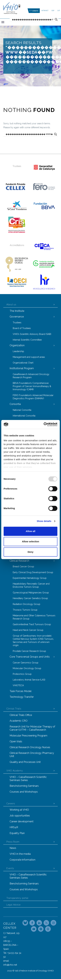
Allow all (30, 531)
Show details (44, 521)
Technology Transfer (22, 696)
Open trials (16, 741)
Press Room (12, 841)
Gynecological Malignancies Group (31, 592)
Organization (17, 345)
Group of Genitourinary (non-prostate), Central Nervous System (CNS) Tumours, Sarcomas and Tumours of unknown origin (33, 640)
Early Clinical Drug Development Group (33, 572)
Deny (30, 552)
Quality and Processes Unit (25, 761)
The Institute (17, 310)
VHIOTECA (18, 685)
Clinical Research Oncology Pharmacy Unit (32, 754)
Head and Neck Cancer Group (28, 630)
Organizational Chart (23, 362)
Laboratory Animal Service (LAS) (29, 679)
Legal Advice (13, 904)
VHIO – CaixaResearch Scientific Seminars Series (28, 779)
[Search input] (32, 19)
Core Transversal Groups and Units (30, 656)
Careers (10, 803)
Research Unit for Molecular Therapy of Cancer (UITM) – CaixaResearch (32, 728)
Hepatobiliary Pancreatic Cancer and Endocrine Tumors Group (31, 585)
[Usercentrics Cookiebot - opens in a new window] (43, 424)
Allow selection (30, 541)
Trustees (17, 322)
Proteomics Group (22, 674)
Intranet (44, 10)
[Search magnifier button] (56, 19)
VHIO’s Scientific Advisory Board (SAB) (32, 334)
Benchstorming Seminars (24, 785)
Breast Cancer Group (23, 566)
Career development (21, 821)
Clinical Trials (13, 708)
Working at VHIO (19, 809)
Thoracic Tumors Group (25, 610)
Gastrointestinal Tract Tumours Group (32, 624)
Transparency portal (17, 898)
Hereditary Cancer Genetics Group (30, 598)
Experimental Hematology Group (30, 578)
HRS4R (14, 827)
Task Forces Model (20, 691)
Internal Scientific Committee (27, 340)
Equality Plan (17, 833)
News (13, 848)
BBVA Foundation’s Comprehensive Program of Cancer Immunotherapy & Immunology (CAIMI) (32, 386)
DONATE (35, 11)
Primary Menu (2, 22)
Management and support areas (29, 357)
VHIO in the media (20, 853)
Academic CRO (19, 720)
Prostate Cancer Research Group (29, 651)
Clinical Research (19, 560)
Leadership (18, 351)
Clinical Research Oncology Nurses (30, 747)
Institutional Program (22, 368)
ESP (53, 10)
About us (11, 304)
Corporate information (22, 859)
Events (10, 868)
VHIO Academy (14, 770)
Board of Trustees (22, 328)
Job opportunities (20, 815)
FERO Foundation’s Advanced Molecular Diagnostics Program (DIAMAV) (33, 397)
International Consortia (24, 415)
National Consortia (22, 410)
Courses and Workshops (24, 791)
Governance (17, 316)
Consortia (15, 404)
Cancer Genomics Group (25, 662)
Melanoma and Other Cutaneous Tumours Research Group (34, 617)
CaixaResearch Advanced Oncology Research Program (31, 376)
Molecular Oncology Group (27, 668)
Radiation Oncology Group (26, 604)
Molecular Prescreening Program (28, 735)
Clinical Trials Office (21, 715)
